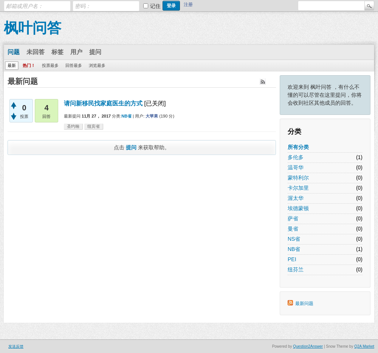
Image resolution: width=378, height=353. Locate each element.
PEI (292, 259)
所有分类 (298, 147)
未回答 (35, 52)
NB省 (294, 249)
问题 (14, 52)
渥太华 (296, 198)
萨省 (293, 218)
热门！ (29, 65)
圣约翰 (73, 126)
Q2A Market (364, 346)
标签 (57, 52)
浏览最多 (97, 65)
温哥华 (296, 167)
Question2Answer (308, 346)
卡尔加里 (298, 188)
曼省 (293, 229)
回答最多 (73, 65)
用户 (76, 52)
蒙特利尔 (298, 178)
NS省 (294, 239)
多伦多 (296, 157)
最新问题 (304, 303)
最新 (12, 65)
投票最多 (50, 65)
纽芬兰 (296, 269)
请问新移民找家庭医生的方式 (103, 103)
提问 (95, 52)
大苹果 (152, 116)
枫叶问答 (32, 28)
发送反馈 (15, 346)
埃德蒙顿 (298, 208)
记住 (155, 6)
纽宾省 (93, 126)
